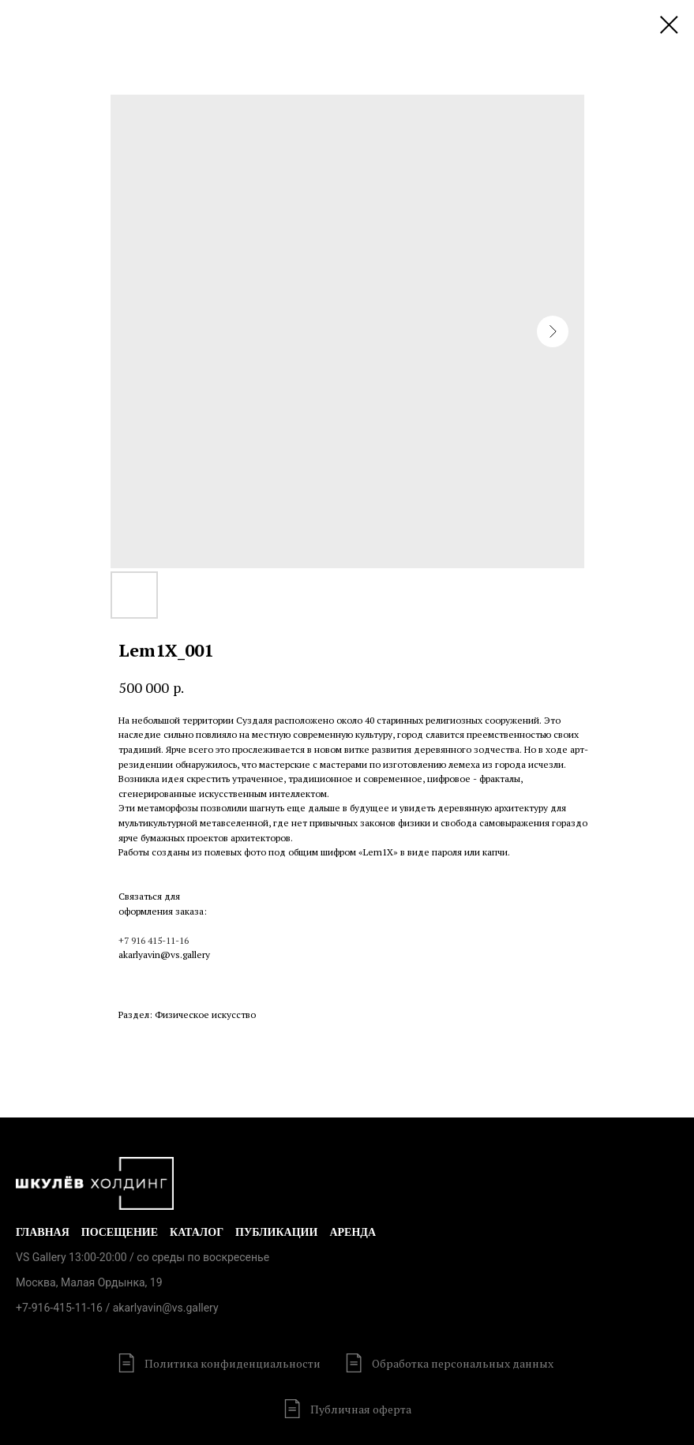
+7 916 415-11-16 (153, 940)
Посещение (119, 1232)
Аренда (352, 1232)
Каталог (196, 1232)
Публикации (276, 1232)
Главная (42, 1232)
